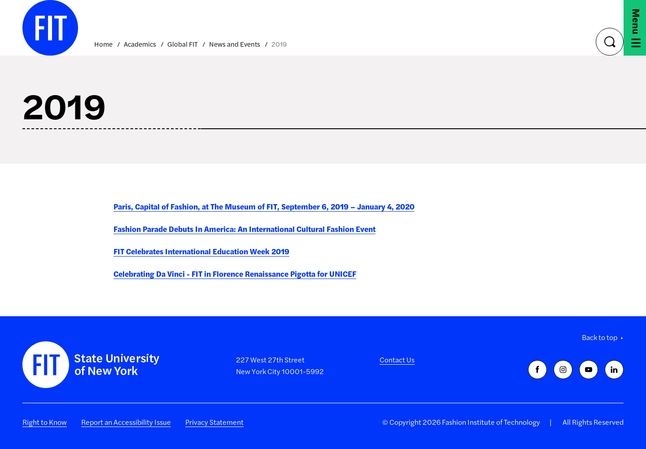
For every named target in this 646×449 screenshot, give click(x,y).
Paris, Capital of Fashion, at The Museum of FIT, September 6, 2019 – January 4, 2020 (264, 206)
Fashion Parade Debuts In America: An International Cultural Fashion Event (244, 228)
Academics (140, 43)
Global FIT (182, 43)
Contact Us (397, 359)
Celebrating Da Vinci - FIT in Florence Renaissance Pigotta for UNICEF (234, 273)
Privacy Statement (214, 422)
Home (103, 43)
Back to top (599, 337)
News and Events (234, 43)
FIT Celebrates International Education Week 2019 (201, 251)
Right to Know (44, 422)
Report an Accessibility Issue (126, 422)
